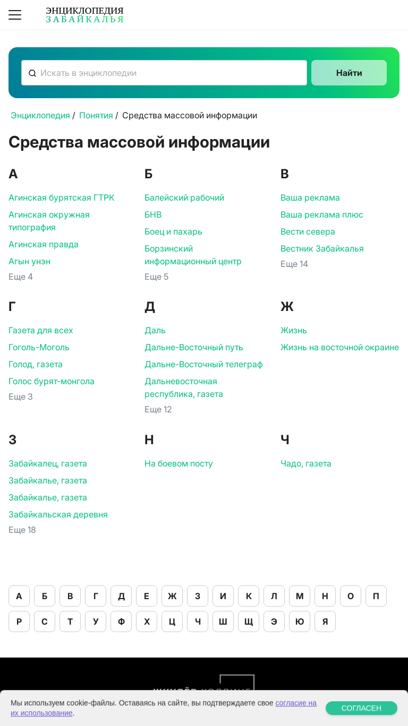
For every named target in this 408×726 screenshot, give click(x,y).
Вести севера (307, 231)
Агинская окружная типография (49, 220)
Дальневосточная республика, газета (183, 387)
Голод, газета (35, 364)
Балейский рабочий (184, 197)
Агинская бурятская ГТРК (61, 197)
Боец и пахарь (173, 231)
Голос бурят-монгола (51, 381)
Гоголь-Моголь (39, 347)
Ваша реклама (310, 197)
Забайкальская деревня (58, 514)
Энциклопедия (40, 115)
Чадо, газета (306, 463)
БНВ (153, 214)
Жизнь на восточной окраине (339, 347)
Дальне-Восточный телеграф (203, 364)
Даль (155, 330)
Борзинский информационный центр (193, 254)
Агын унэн (29, 261)
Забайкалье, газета (47, 480)
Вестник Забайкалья (322, 248)
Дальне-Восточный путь (193, 347)
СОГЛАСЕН (361, 718)
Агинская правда (43, 244)
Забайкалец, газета (47, 463)
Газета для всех (40, 330)
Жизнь (293, 330)
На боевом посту (178, 463)
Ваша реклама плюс (321, 214)
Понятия (96, 115)
